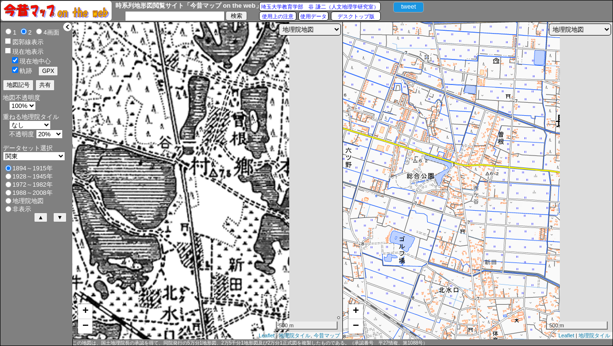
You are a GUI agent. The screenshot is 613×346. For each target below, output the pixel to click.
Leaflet (266, 335)
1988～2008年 (32, 192)
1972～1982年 (32, 184)
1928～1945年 (32, 176)
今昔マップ (327, 335)
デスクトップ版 (356, 16)
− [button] (85, 326)
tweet (408, 6)
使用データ (313, 16)
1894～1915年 (32, 168)
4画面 (51, 32)
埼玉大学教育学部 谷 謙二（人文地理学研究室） (319, 7)
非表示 (21, 209)
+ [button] (85, 311)
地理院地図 (28, 200)
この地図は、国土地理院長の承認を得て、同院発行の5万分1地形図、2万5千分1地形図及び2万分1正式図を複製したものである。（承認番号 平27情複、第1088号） (250, 343)
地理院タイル (294, 335)
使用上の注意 (278, 16)
